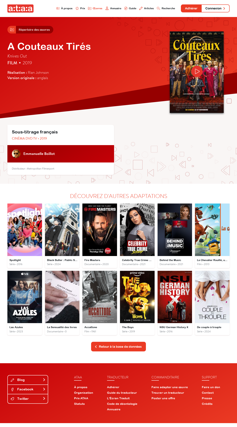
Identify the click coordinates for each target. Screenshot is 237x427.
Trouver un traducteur (167, 396)
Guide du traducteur (122, 396)
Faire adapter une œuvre (169, 391)
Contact (208, 396)
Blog (28, 384)
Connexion (214, 9)
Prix (69, 8)
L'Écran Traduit (118, 402)
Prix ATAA (81, 402)
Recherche (160, 8)
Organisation (83, 396)
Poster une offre (163, 402)
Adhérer (187, 9)
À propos (52, 8)
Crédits (207, 407)
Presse (207, 402)
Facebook (28, 393)
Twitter (28, 402)
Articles (139, 8)
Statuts (79, 407)
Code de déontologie (122, 407)
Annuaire (104, 8)
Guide (122, 8)
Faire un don (211, 391)
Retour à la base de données (118, 350)
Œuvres (84, 8)
